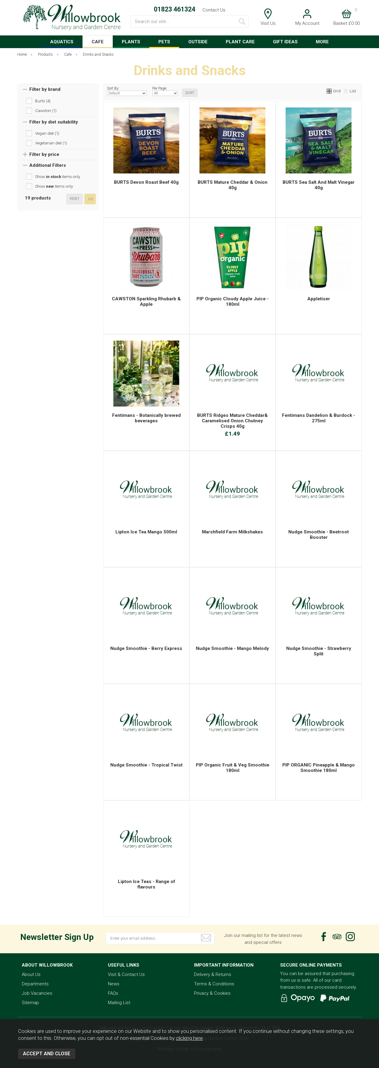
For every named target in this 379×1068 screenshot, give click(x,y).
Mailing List (119, 1002)
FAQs (113, 993)
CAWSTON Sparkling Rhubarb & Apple (146, 301)
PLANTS (131, 41)
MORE (322, 41)
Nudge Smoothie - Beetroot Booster (318, 534)
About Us (31, 974)
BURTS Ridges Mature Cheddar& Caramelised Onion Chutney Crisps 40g (232, 421)
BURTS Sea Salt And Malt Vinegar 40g (319, 185)
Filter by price (44, 154)
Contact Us (213, 10)
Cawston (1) (46, 110)
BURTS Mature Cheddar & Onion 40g (232, 185)
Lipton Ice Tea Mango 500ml (146, 532)
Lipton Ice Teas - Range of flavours (146, 884)
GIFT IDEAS (285, 41)
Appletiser (318, 299)
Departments (35, 984)
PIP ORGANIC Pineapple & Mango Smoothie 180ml (318, 767)
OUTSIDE (198, 41)
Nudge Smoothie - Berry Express (146, 648)
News (113, 984)
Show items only (57, 176)
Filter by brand (44, 89)
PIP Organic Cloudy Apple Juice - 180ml (232, 301)
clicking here (189, 1038)
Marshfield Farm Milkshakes (232, 532)
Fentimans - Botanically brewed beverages (146, 418)
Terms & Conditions (214, 984)
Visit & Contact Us (126, 974)
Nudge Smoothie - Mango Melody (232, 648)
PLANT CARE (240, 41)
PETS (164, 41)
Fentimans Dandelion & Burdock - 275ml (318, 418)
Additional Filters (47, 165)
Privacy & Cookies (212, 993)
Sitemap (30, 1002)
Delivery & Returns (212, 974)
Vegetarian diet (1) (51, 142)
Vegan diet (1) (47, 133)
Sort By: (127, 91)
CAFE (98, 41)
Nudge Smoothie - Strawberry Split (318, 651)
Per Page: (165, 91)
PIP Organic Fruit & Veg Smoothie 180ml (232, 767)
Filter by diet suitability (53, 122)
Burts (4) (42, 100)
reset (74, 199)
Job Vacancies (37, 993)
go (90, 199)
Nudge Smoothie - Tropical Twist (146, 765)
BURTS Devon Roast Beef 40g (146, 182)
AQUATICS (61, 41)
